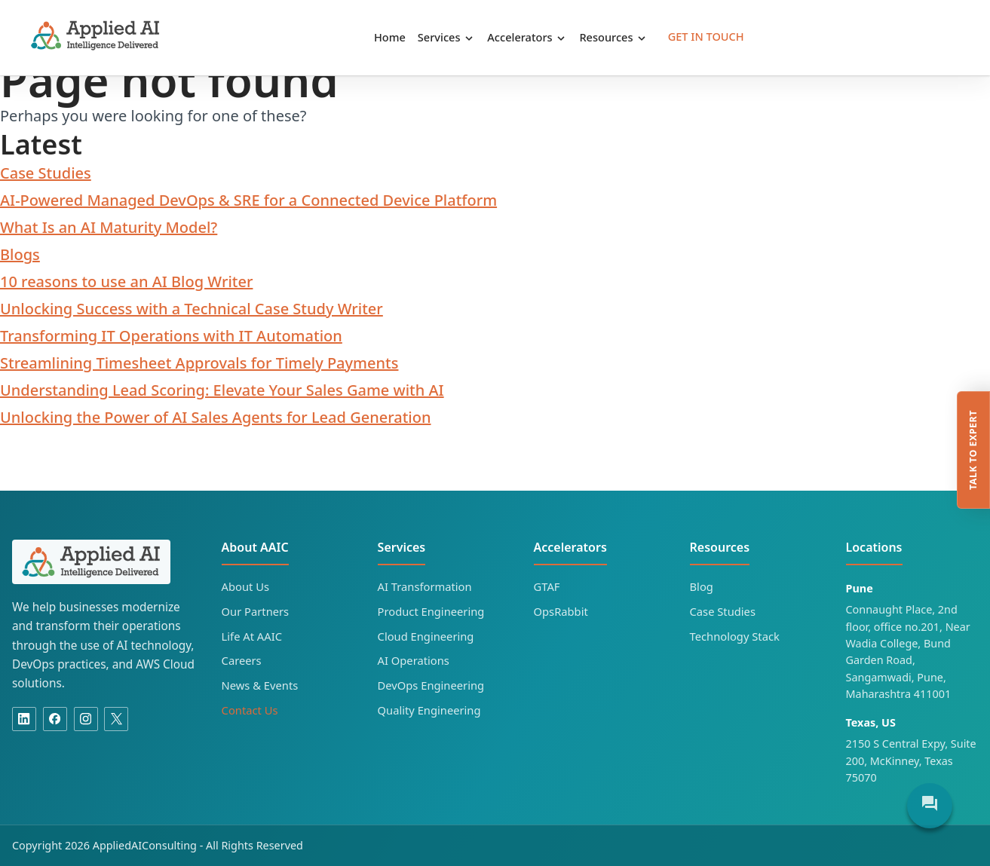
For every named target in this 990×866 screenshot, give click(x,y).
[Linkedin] (24, 719)
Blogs (20, 254)
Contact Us (250, 710)
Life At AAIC (252, 636)
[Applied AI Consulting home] (91, 562)
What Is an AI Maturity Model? (108, 227)
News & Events (260, 685)
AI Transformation (425, 586)
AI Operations (413, 660)
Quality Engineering (429, 710)
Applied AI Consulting (96, 35)
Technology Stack (735, 636)
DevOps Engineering (431, 685)
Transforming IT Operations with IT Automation (171, 336)
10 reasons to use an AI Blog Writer (126, 281)
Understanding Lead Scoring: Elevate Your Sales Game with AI (222, 390)
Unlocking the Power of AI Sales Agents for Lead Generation (215, 417)
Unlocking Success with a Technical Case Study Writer (191, 308)
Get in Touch (706, 36)
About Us (245, 586)
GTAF (547, 586)
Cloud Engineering (426, 636)
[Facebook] (55, 719)
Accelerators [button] (527, 36)
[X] (116, 719)
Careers (242, 660)
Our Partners (256, 611)
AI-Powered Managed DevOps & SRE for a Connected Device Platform (248, 200)
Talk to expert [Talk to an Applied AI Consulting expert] (973, 451)
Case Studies (45, 173)
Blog (701, 586)
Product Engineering (431, 611)
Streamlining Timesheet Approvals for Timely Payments (199, 363)
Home (390, 36)
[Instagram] (86, 719)
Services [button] (446, 36)
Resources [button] (613, 36)
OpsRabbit (561, 611)
